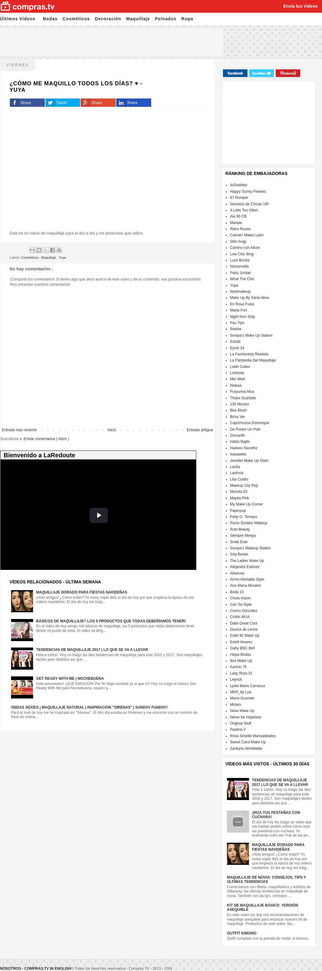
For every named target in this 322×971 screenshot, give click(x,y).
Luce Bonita (239, 260)
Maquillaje (138, 18)
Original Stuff (240, 723)
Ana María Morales (245, 585)
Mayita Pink (239, 498)
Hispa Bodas (240, 654)
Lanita (235, 467)
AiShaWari (238, 185)
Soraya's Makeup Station (250, 548)
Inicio (112, 430)
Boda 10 (237, 592)
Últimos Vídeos (17, 18)
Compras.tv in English (47, 968)
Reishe (235, 329)
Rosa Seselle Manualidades (253, 736)
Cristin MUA (240, 617)
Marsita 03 (238, 491)
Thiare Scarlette (243, 398)
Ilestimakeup (240, 291)
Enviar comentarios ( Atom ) (46, 439)
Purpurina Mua (242, 391)
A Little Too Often (244, 210)
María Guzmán (242, 698)
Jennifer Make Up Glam (249, 460)
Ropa (187, 18)
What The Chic (242, 279)
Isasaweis (238, 454)
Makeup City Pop (244, 485)
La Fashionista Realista (249, 354)
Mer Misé (237, 379)
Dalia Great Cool (243, 623)
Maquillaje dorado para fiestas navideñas (81, 592)
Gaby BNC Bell (242, 648)
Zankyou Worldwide (246, 748)
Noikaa (235, 385)
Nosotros (10, 968)
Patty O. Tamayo (243, 517)
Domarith (237, 435)
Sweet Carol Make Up (248, 742)
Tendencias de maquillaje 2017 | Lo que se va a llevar (92, 650)
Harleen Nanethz (244, 448)
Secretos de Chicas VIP (249, 204)
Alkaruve (237, 573)
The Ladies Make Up (247, 561)
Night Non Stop (242, 317)
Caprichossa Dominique (249, 423)
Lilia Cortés (239, 479)
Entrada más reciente (19, 430)
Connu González (243, 611)
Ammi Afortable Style (247, 579)
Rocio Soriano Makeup (248, 523)
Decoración (108, 18)
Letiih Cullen (240, 367)
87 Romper (239, 197)
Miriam (235, 704)
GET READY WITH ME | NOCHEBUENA (70, 678)
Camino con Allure (245, 248)
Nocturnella (239, 266)
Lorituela (237, 373)
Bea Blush (238, 410)
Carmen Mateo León (246, 235)
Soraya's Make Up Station (251, 335)
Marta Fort (238, 310)
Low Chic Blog (242, 254)
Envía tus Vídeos (300, 6)
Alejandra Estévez (245, 567)
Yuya (62, 257)
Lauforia (236, 473)
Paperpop (238, 511)
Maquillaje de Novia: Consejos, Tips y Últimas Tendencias (266, 879)
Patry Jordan (240, 273)
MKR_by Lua (240, 692)
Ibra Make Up (241, 661)
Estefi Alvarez (241, 642)
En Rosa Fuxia (242, 304)
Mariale (236, 223)
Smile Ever (239, 542)
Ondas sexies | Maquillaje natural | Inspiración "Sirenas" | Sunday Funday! (89, 707)
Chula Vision (240, 598)
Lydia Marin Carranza (247, 686)
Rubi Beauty (240, 529)
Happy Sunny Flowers (248, 191)
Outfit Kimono (241, 933)
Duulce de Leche (244, 629)
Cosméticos (76, 18)
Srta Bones (239, 554)
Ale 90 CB (238, 216)
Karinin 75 (238, 667)
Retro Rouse (240, 229)
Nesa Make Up (242, 711)
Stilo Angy (238, 241)
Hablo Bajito (240, 441)
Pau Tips (237, 323)
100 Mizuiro (239, 404)
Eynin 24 (237, 348)
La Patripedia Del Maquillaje (253, 360)
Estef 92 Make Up (244, 635)
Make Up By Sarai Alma (249, 298)
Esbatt (235, 341)
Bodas (50, 18)
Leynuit (236, 679)
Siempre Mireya (243, 535)
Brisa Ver (237, 417)
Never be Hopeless (245, 717)
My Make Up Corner (246, 504)
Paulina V (238, 729)
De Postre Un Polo (245, 429)
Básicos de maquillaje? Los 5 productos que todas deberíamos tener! (111, 621)
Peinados (165, 18)
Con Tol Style (240, 604)
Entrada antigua (200, 430)
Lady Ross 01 (241, 673)
